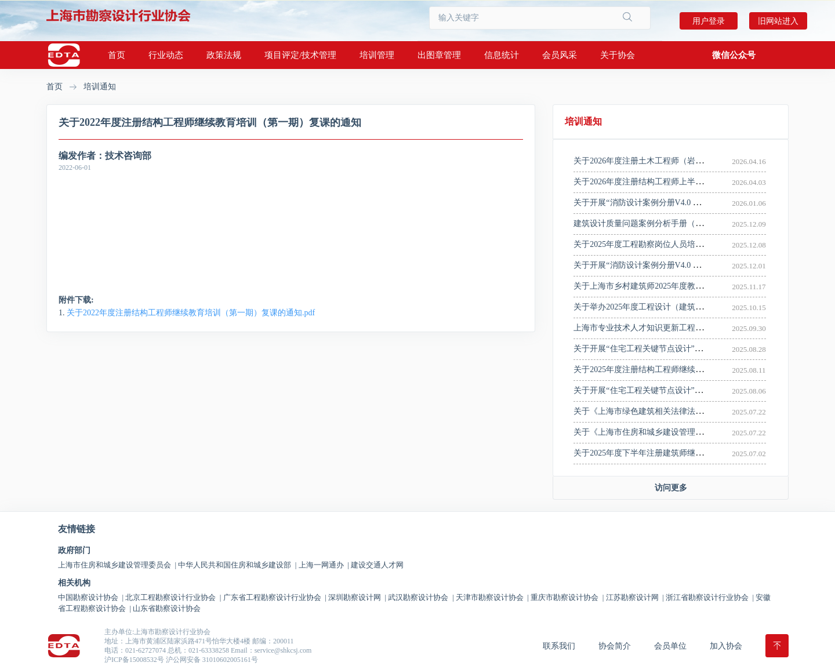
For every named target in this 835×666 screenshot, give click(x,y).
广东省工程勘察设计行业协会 (274, 597)
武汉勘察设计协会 (420, 597)
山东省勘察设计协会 (167, 608)
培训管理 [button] (377, 55)
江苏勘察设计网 (635, 597)
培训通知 (100, 86)
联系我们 (559, 646)
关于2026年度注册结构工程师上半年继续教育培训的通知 (674, 181)
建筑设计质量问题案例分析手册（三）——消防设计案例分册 (683, 223)
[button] (734, 55)
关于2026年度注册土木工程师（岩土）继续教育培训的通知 (679, 161)
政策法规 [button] (223, 55)
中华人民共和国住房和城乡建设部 (237, 565)
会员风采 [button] (559, 55)
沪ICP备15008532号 (134, 660)
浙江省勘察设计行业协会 (710, 597)
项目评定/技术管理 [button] (300, 55)
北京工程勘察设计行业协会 (173, 597)
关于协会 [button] (617, 55)
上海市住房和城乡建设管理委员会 (117, 565)
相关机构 (74, 583)
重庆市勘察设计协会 (567, 597)
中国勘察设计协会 (91, 597)
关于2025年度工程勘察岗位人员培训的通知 (650, 244)
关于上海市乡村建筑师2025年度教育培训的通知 (658, 286)
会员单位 (670, 646)
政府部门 (74, 551)
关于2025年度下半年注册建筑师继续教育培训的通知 (666, 453)
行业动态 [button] (165, 55)
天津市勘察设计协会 (492, 597)
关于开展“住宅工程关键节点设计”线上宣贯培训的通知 (670, 348)
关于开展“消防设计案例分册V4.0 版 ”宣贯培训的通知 (668, 202)
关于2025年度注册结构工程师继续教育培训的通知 (662, 369)
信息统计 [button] (501, 55)
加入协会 (726, 646)
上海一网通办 (324, 565)
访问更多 (671, 487)
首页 (116, 55)
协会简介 (614, 646)
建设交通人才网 (377, 565)
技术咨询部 (128, 156)
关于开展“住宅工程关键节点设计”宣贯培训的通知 (662, 390)
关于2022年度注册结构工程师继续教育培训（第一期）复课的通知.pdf (191, 312)
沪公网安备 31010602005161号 (212, 660)
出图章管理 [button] (439, 55)
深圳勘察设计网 (357, 597)
